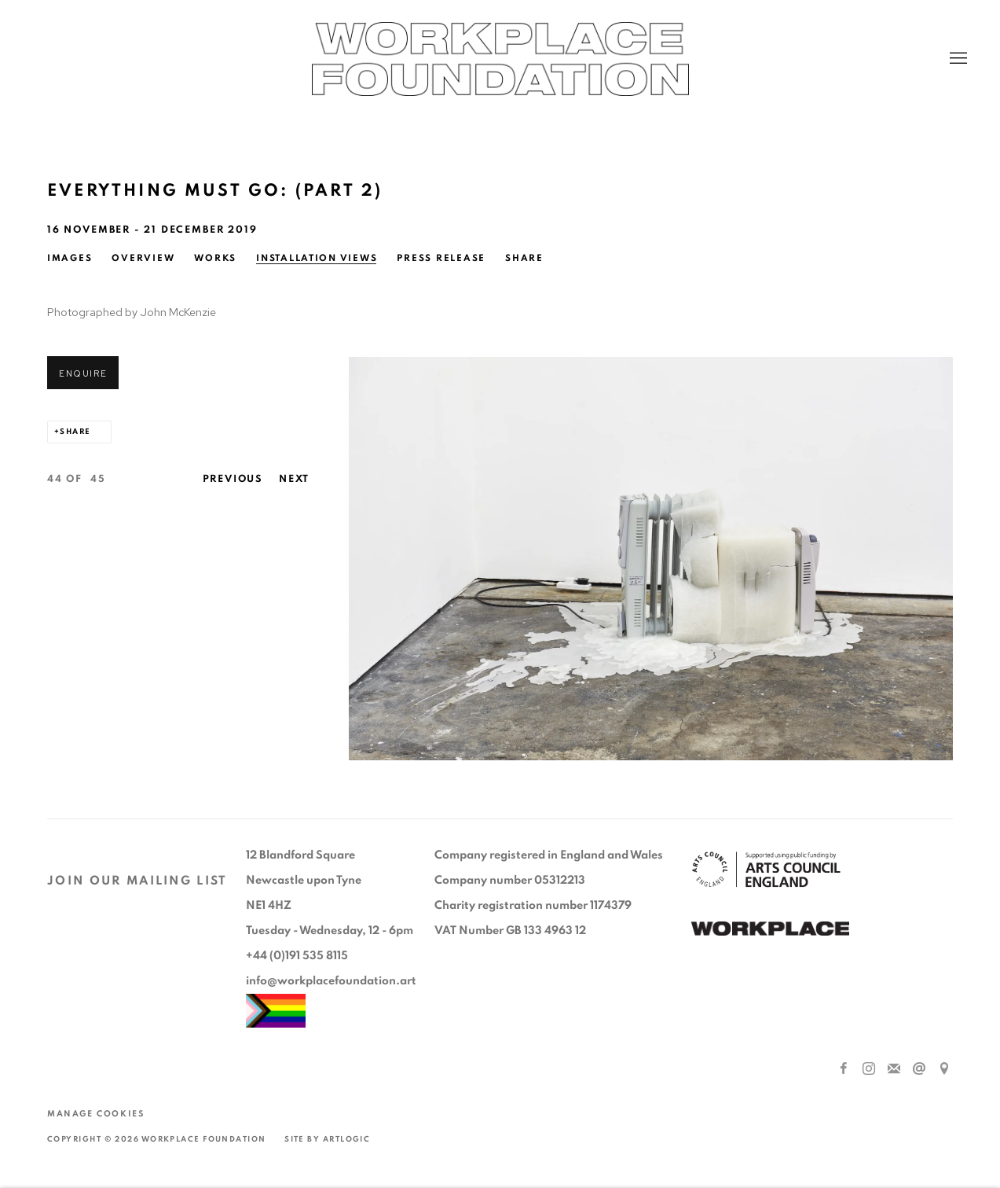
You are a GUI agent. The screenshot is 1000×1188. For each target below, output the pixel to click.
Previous (233, 479)
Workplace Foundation (500, 59)
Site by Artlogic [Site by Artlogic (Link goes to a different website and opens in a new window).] (327, 1139)
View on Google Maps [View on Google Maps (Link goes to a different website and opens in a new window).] (944, 1069)
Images (69, 258)
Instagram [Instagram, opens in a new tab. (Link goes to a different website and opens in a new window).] (868, 1069)
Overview (143, 258)
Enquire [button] (83, 373)
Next (294, 479)
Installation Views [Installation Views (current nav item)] (316, 258)
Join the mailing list (893, 1069)
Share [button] (524, 258)
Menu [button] (957, 59)
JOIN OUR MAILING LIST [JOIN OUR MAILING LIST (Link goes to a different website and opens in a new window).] (137, 880)
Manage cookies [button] (95, 1113)
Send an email (919, 1069)
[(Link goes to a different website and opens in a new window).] (770, 930)
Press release (441, 258)
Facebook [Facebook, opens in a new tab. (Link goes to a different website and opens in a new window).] (843, 1069)
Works (215, 258)
